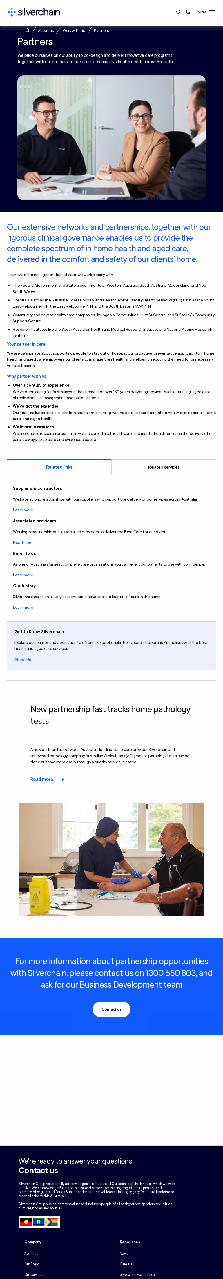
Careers (126, 1264)
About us (46, 30)
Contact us (111, 1009)
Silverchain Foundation (137, 1274)
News (124, 1253)
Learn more (23, 510)
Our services (33, 1274)
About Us (22, 659)
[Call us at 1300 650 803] (188, 12)
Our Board (31, 1264)
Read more (23, 542)
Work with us (74, 30)
